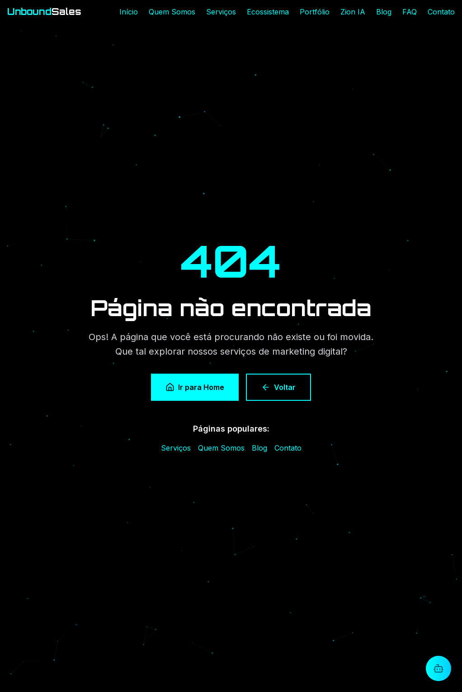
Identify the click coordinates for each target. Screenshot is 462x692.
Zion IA (352, 11)
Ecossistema (268, 11)
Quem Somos (172, 11)
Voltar (278, 387)
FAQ (409, 11)
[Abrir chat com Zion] (438, 668)
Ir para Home (194, 387)
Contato (441, 11)
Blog (383, 11)
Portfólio (315, 11)
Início (128, 11)
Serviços (221, 11)
